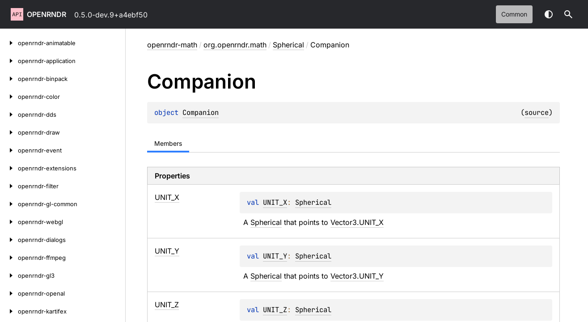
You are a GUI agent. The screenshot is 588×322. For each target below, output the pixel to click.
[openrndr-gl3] (9, 275)
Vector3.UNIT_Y (357, 275)
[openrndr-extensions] (9, 168)
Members (168, 143)
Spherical (288, 44)
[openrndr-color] (9, 97)
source (537, 112)
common (514, 14)
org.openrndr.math (235, 44)
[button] (568, 14)
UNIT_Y (275, 256)
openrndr (46, 14)
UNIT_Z (275, 309)
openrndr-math (172, 44)
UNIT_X (275, 202)
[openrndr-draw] (9, 132)
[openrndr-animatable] (9, 43)
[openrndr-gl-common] (9, 204)
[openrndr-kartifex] (9, 311)
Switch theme (549, 14)
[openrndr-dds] (9, 114)
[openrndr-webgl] (9, 222)
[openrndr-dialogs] (9, 240)
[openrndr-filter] (9, 186)
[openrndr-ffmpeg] (9, 258)
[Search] (568, 14)
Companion (200, 112)
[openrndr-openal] (9, 293)
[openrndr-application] (9, 61)
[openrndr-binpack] (9, 79)
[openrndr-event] (9, 150)
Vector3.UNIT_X (357, 222)
